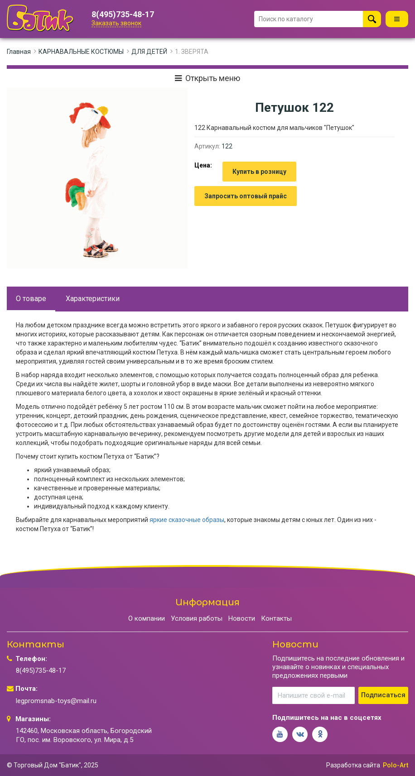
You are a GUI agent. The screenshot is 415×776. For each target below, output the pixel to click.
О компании (146, 618)
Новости (241, 618)
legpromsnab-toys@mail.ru (56, 701)
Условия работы (196, 618)
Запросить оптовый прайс (245, 196)
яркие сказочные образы (187, 519)
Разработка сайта (353, 765)
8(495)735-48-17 (123, 14)
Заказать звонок (116, 23)
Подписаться (383, 695)
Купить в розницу (259, 171)
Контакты (276, 618)
